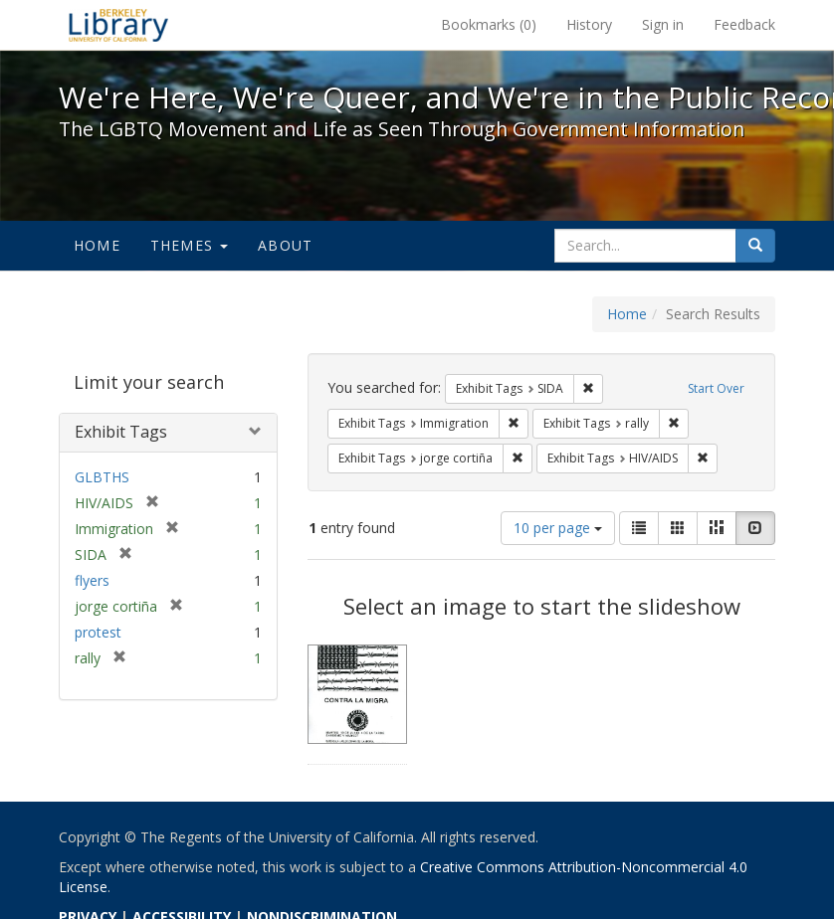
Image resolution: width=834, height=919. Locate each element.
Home (97, 245)
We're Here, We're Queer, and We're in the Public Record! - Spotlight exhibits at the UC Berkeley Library (118, 25)
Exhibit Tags (121, 432)
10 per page (558, 527)
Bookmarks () (488, 24)
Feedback (744, 24)
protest (98, 632)
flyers (92, 580)
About (285, 245)
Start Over (716, 388)
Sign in (663, 24)
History (589, 24)
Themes (189, 245)
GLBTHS (102, 476)
